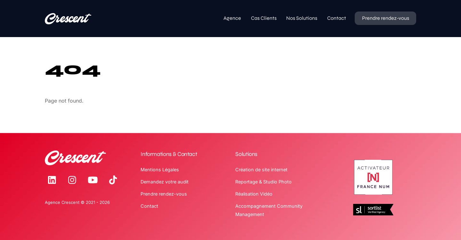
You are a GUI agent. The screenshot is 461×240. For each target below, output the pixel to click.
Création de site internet (261, 169)
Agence (232, 18)
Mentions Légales (160, 169)
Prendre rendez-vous (385, 18)
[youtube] (94, 179)
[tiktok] (114, 179)
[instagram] (74, 179)
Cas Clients (264, 18)
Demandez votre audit (165, 181)
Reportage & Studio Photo (263, 181)
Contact (336, 18)
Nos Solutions (301, 18)
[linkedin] (53, 179)
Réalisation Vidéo (253, 194)
